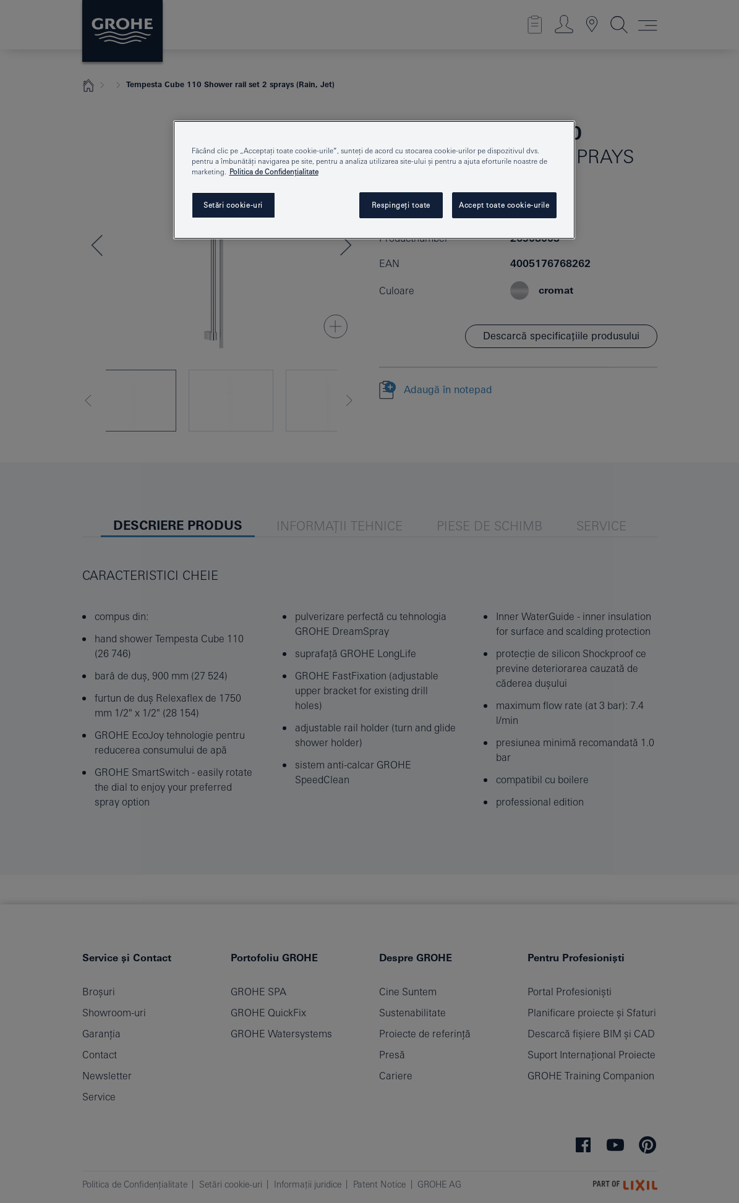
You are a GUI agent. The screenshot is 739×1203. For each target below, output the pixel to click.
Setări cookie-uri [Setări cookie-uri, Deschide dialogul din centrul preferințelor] (233, 205)
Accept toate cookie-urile (504, 205)
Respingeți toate (401, 205)
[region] (374, 180)
